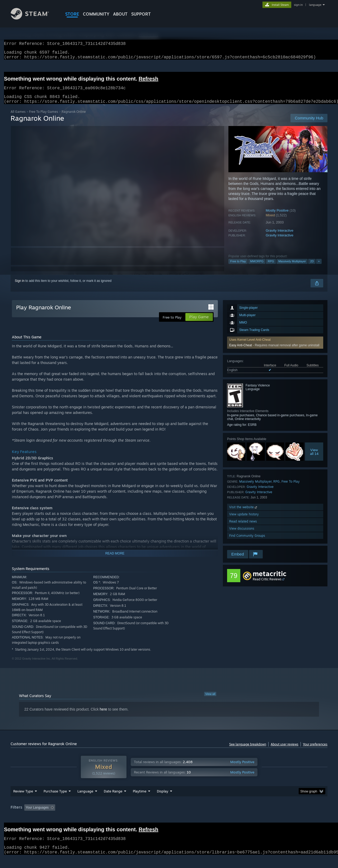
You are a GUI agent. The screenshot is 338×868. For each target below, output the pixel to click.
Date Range (113, 801)
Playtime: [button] (131, 817)
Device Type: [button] (281, 817)
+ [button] (319, 267)
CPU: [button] (241, 817)
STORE (72, 14)
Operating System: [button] (213, 817)
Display (162, 801)
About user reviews (284, 751)
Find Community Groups (247, 542)
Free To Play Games (43, 118)
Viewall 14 (314, 458)
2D (312, 267)
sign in (298, 5)
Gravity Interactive (279, 237)
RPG (271, 267)
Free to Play (238, 267)
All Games (18, 118)
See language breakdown (247, 751)
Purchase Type (55, 801)
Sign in (20, 287)
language (315, 5)
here (103, 715)
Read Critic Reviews (267, 585)
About (120, 14)
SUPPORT (141, 14)
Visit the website (243, 513)
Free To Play (290, 488)
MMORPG (257, 267)
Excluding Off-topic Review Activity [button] (90, 817)
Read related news (243, 528)
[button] (28, 817)
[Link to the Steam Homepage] (34, 18)
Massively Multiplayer (292, 267)
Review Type (23, 801)
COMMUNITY (96, 14)
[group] (169, 818)
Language (85, 801)
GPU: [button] (258, 817)
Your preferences (315, 751)
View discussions (241, 535)
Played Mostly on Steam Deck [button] (169, 817)
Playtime (139, 801)
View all (210, 700)
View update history (244, 520)
